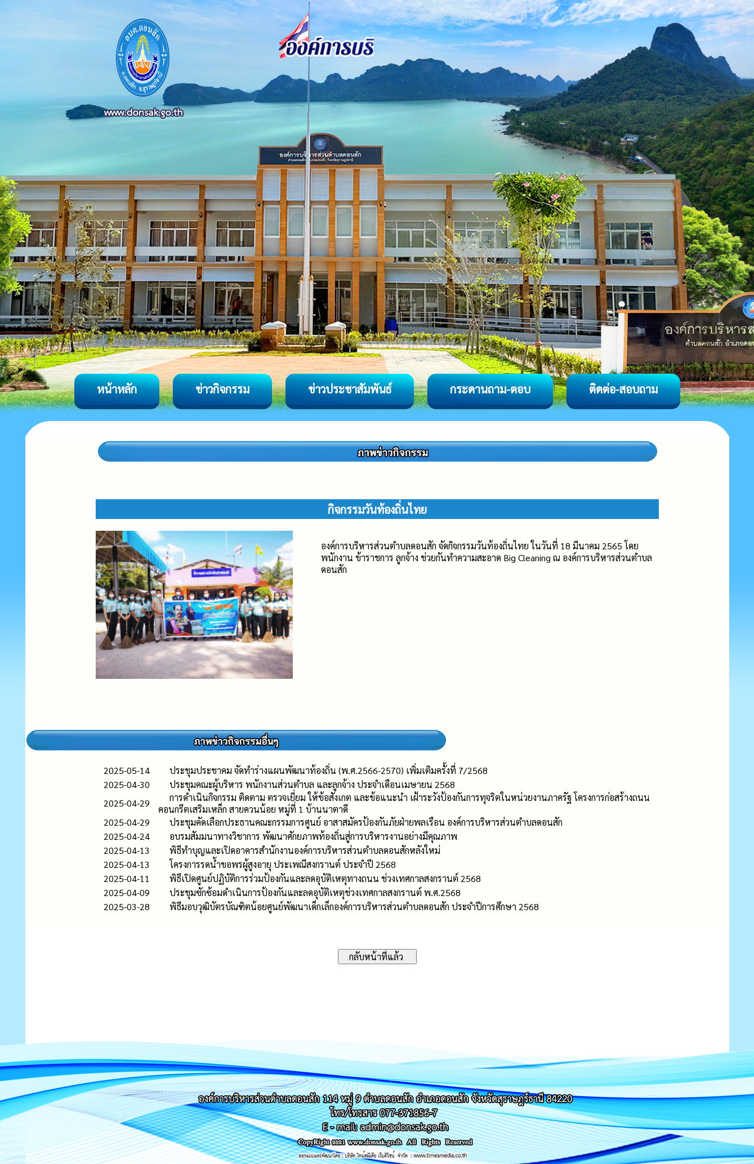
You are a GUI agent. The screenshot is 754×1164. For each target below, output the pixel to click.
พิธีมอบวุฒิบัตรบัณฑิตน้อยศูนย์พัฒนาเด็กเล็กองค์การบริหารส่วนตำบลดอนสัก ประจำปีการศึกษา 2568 (354, 906)
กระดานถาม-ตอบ (490, 389)
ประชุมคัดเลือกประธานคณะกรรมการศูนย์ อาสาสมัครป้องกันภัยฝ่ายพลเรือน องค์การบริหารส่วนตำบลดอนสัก (366, 822)
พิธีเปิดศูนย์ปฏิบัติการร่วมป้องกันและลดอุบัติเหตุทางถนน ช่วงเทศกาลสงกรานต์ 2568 (325, 878)
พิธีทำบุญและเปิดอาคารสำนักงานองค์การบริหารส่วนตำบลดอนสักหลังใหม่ (304, 850)
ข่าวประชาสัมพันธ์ (349, 389)
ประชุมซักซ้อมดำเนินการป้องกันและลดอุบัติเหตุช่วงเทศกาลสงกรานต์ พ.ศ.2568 (315, 892)
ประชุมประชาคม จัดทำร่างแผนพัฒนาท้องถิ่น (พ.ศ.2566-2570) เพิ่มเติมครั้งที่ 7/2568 (328, 770)
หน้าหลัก (117, 389)
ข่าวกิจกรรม (222, 389)
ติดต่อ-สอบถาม (623, 389)
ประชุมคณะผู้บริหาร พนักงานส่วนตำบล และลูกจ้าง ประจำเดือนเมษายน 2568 (312, 784)
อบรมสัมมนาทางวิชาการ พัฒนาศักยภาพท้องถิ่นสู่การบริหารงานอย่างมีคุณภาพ (313, 836)
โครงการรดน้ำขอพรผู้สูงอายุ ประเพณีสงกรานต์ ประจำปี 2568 (282, 864)
